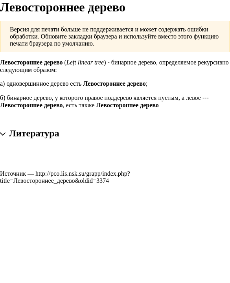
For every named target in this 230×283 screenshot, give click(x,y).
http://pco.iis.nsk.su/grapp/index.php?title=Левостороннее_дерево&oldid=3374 (65, 177)
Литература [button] (34, 133)
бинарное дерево (133, 62)
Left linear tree (85, 62)
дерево (60, 83)
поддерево (118, 97)
